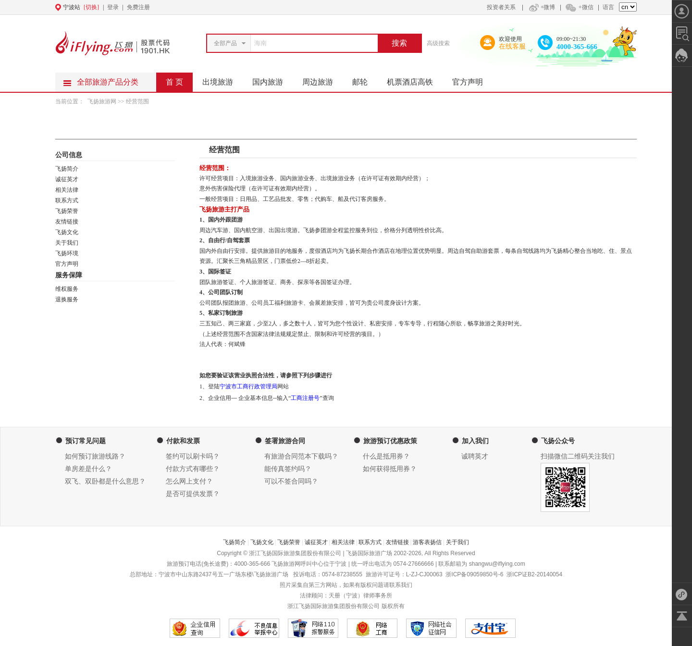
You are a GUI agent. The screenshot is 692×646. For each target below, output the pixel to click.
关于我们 (66, 242)
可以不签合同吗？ (291, 481)
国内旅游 (272, 79)
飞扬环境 (66, 253)
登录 (113, 7)
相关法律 (66, 189)
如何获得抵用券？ (390, 468)
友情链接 (66, 221)
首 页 (174, 82)
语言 (608, 7)
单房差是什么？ (88, 468)
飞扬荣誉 (66, 211)
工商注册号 (305, 398)
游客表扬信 (427, 542)
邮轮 (364, 79)
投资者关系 (501, 7)
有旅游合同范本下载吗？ (301, 456)
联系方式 (66, 200)
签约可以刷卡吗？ (193, 456)
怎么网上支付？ (189, 481)
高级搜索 (438, 43)
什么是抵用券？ (386, 456)
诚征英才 (66, 179)
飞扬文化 (66, 232)
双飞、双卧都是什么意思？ (105, 481)
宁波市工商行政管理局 (248, 386)
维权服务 (66, 289)
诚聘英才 (474, 456)
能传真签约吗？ (287, 468)
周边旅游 (322, 79)
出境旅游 (222, 79)
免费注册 (138, 7)
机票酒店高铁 (415, 79)
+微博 (541, 7)
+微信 (579, 7)
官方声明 (472, 79)
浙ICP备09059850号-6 (474, 574)
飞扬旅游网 (102, 101)
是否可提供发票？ (193, 493)
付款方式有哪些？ (193, 468)
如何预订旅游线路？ (95, 456)
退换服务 (66, 299)
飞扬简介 (66, 168)
